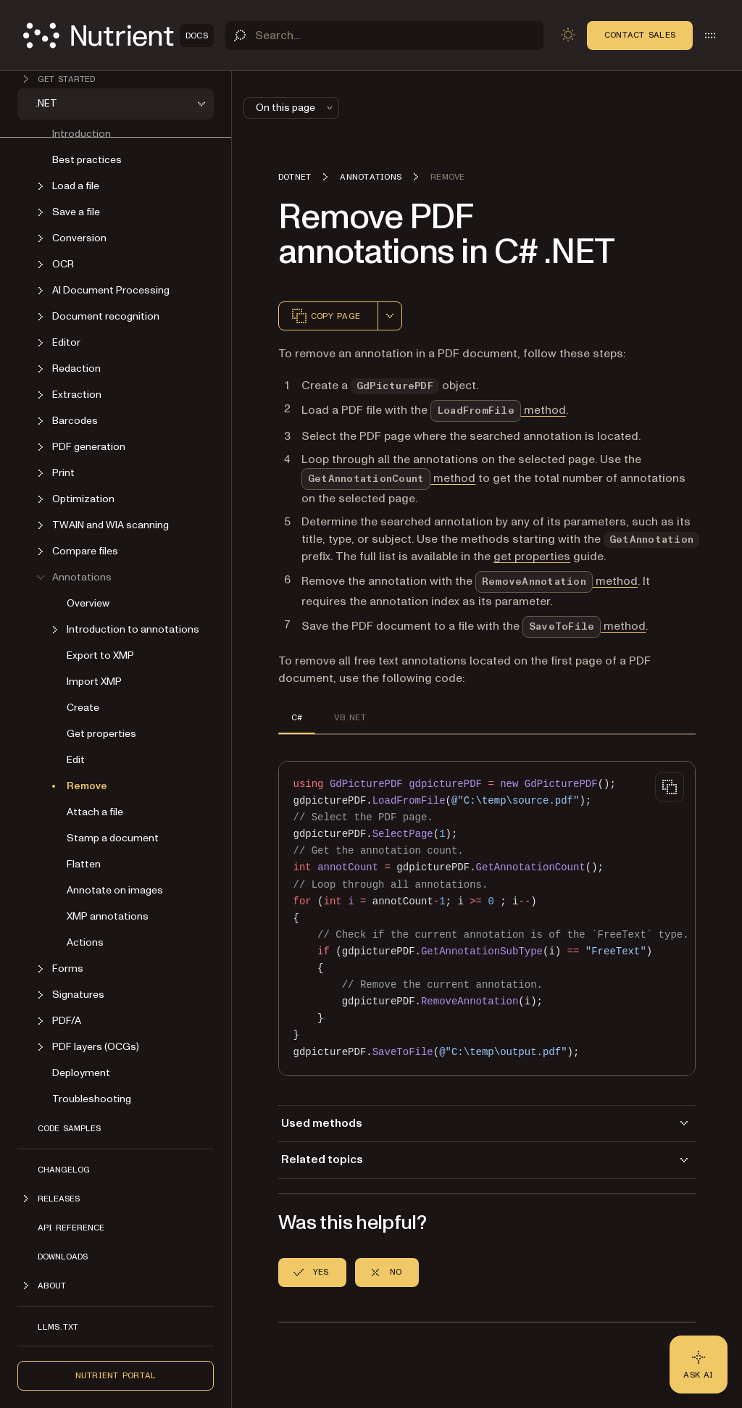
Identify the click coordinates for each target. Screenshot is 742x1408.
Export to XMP (100, 655)
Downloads (63, 1256)
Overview (88, 603)
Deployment (81, 1073)
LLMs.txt (58, 1326)
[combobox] (390, 315)
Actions (85, 942)
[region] (487, 918)
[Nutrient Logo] (118, 35)
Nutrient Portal (116, 1375)
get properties (531, 557)
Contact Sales (639, 34)
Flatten (84, 864)
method (498, 410)
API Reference (71, 1227)
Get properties (101, 734)
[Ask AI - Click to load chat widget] (699, 1365)
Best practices (87, 160)
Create (83, 708)
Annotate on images (115, 890)
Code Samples (69, 1128)
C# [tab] (296, 717)
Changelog (64, 1169)
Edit (76, 760)
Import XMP (94, 681)
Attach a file (95, 812)
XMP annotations (108, 916)
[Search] (384, 35)
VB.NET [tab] (349, 717)
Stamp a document (113, 838)
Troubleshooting (91, 1099)
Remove (87, 786)
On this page (295, 107)
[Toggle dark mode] (568, 34)
